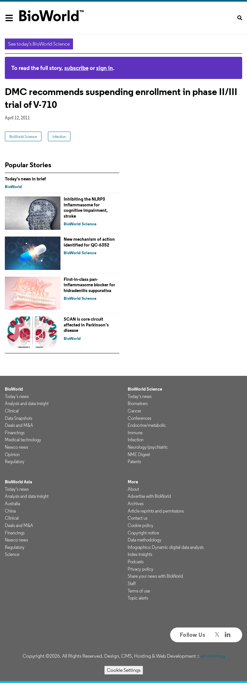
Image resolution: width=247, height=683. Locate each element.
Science (12, 554)
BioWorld (13, 186)
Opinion (12, 454)
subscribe (76, 68)
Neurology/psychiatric (148, 447)
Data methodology (144, 540)
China (10, 511)
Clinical (12, 411)
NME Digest (139, 454)
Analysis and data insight (27, 403)
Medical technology (23, 440)
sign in (104, 68)
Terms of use (139, 591)
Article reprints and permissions (156, 511)
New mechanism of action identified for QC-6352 (89, 242)
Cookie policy (140, 525)
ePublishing (212, 656)
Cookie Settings (124, 670)
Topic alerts (138, 598)
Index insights (140, 554)
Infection (59, 136)
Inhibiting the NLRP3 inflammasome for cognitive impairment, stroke (86, 207)
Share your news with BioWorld (155, 576)
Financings (14, 433)
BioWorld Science (23, 136)
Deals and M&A (19, 425)
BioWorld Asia (18, 482)
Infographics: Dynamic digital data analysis (166, 547)
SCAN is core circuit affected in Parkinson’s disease (86, 324)
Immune (135, 433)
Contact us (137, 518)
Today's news (17, 396)
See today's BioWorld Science (39, 44)
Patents (134, 461)
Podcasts (135, 562)
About (133, 489)
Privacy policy (140, 569)
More (133, 482)
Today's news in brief (25, 179)
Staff (132, 583)
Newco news (16, 447)
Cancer (134, 411)
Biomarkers (138, 403)
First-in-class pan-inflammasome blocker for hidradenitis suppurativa (89, 284)
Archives (135, 503)
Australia (12, 503)
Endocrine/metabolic (147, 425)
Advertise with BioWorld (149, 496)
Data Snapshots (18, 418)
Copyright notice (143, 533)
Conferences (139, 418)
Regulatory (14, 461)
